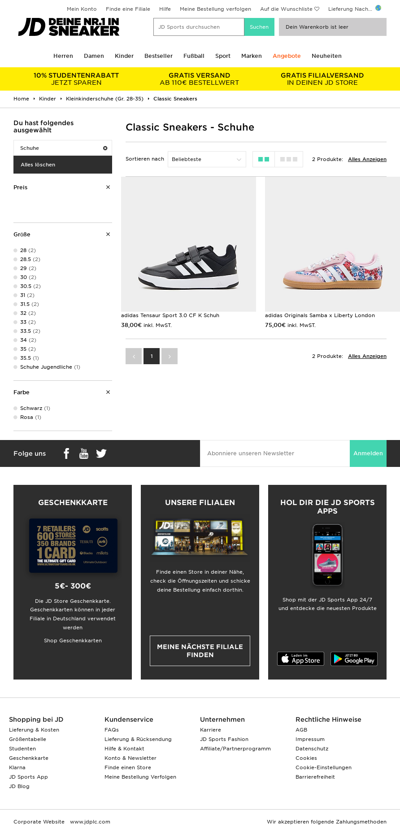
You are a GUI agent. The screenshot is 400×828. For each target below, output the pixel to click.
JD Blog (19, 786)
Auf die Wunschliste (286, 9)
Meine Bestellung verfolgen (215, 9)
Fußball (193, 55)
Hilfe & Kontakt (124, 748)
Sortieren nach (145, 159)
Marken (251, 55)
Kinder (124, 55)
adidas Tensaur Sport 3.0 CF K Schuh (170, 315)
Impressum (310, 739)
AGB (301, 730)
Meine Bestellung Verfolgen (140, 777)
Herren (63, 55)
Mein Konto (82, 9)
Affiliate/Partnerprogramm (235, 748)
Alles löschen (38, 164)
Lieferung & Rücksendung (138, 739)
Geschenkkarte (28, 758)
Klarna (17, 767)
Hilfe (165, 9)
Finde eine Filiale (128, 9)
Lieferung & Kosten (34, 730)
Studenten (22, 748)
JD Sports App (28, 777)
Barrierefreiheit (315, 777)
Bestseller (158, 55)
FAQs (111, 730)
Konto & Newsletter (130, 758)
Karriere (210, 730)
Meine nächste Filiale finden (200, 650)
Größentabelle (27, 739)
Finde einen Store (127, 767)
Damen (94, 55)
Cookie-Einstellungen (324, 767)
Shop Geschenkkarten (73, 640)
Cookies (306, 758)
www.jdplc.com (89, 822)
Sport (222, 55)
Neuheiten (327, 55)
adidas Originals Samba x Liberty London (320, 315)
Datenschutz (312, 748)
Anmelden (368, 453)
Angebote (287, 55)
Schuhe (63, 148)
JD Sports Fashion (224, 739)
